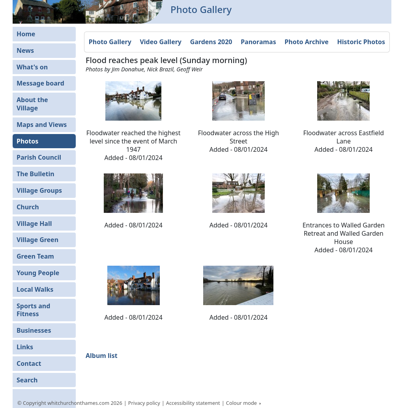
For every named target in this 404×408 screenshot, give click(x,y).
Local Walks (35, 289)
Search (27, 380)
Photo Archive (306, 41)
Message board (40, 83)
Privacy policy (144, 402)
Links (25, 347)
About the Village (32, 103)
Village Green (37, 239)
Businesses (34, 330)
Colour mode (242, 402)
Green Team (35, 256)
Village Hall (34, 223)
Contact (29, 363)
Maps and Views (42, 124)
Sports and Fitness (33, 310)
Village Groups (39, 190)
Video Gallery (160, 41)
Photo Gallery (110, 41)
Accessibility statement (193, 402)
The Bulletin (35, 174)
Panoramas (258, 41)
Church (28, 207)
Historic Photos (361, 41)
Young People (38, 272)
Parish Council (39, 157)
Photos (27, 141)
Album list (102, 355)
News (25, 50)
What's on (32, 67)
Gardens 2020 (211, 41)
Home (26, 34)
